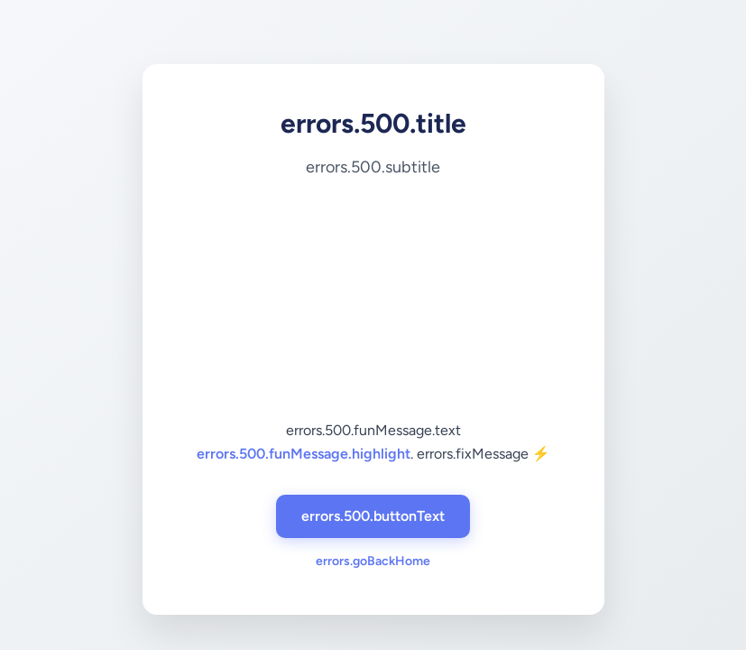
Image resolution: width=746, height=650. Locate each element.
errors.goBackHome (373, 561)
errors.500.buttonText (373, 516)
